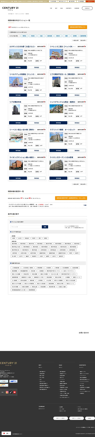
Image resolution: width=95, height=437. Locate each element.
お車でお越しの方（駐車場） (83, 409)
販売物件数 (83, 36)
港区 (40, 238)
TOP (51, 8)
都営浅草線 (51, 283)
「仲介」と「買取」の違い (64, 393)
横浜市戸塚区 (49, 243)
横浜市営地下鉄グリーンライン (69, 274)
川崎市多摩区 (62, 250)
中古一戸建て (42, 377)
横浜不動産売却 (62, 371)
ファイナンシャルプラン (84, 381)
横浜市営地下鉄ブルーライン (53, 271)
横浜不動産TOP (42, 371)
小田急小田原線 (25, 286)
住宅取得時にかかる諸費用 (85, 387)
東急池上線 (34, 286)
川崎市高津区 (72, 250)
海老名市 (61, 256)
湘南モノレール (76, 277)
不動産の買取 (62, 381)
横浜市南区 (23, 243)
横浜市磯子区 (25, 250)
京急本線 (33, 271)
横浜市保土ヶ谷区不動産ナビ (45, 387)
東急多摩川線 (52, 286)
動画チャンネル (83, 371)
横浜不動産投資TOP (43, 389)
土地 (40, 379)
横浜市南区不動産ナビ (44, 383)
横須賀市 (34, 256)
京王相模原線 (66, 267)
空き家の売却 (62, 385)
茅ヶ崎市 (14, 256)
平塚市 (70, 253)
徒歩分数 (49, 36)
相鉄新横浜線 (15, 277)
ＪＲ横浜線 (56, 267)
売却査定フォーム (63, 373)
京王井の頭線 (15, 286)
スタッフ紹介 (61, 409)
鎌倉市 (27, 256)
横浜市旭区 (34, 250)
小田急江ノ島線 (62, 286)
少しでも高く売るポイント (64, 397)
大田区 (13, 238)
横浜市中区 (31, 243)
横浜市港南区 (44, 247)
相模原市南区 (42, 253)
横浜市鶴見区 (27, 247)
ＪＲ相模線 (67, 277)
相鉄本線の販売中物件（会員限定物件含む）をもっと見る (71, 198)
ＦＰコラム (82, 383)
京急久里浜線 (23, 280)
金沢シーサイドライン (69, 271)
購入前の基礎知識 (83, 377)
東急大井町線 (58, 277)
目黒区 (45, 238)
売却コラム (62, 377)
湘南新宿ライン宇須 (38, 277)
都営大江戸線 (60, 283)
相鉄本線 (32, 280)
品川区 (19, 238)
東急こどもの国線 (16, 274)
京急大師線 (34, 274)
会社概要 (61, 406)
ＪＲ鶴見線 (41, 271)
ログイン (90, 1)
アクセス (79, 406)
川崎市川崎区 (23, 253)
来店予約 (72, 1)
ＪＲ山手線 (48, 280)
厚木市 (54, 256)
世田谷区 (27, 238)
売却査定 (36, 67)
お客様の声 (80, 411)
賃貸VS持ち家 (82, 389)
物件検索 (53, 1)
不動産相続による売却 (64, 387)
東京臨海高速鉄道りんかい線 (18, 290)
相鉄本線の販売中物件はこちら (78, 27)
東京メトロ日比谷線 (70, 280)
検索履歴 (81, 1)
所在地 (32, 36)
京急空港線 (43, 286)
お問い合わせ (84, 332)
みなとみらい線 (54, 274)
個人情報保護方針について (17, 434)
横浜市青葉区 (58, 243)
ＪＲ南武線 (48, 267)
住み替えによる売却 (63, 389)
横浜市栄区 (76, 243)
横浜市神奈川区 (15, 250)
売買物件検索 (42, 373)
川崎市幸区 (14, 253)
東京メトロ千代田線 (16, 283)
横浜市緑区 (40, 243)
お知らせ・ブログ (62, 411)
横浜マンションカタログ (84, 373)
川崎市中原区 (33, 253)
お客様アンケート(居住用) (60, 418)
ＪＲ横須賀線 (39, 267)
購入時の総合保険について (85, 379)
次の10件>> (83, 40)
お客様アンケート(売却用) (76, 418)
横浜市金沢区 (63, 247)
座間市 (47, 256)
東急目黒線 (49, 277)
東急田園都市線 (24, 271)
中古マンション (42, 381)
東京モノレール (70, 283)
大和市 (41, 256)
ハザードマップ (83, 375)
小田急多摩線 (75, 267)
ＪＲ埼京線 (40, 280)
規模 (66, 36)
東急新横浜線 (32, 290)
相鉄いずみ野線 (44, 274)
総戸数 (75, 36)
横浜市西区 (14, 243)
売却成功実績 (62, 375)
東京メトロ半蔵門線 (29, 283)
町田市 (33, 238)
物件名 (24, 36)
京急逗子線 (26, 274)
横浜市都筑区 (73, 247)
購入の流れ (82, 385)
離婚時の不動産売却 (63, 383)
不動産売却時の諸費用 (64, 395)
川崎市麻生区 (53, 250)
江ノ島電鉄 (14, 280)
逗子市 (20, 256)
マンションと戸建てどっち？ (85, 391)
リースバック (62, 379)
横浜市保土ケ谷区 (16, 247)
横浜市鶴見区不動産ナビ (44, 385)
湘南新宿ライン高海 (26, 277)
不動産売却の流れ (63, 391)
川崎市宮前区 (43, 250)
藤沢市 (76, 253)
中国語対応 (82, 393)
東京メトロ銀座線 (58, 280)
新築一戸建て (42, 375)
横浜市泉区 (35, 247)
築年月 (58, 36)
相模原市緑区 (52, 253)
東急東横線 (14, 271)
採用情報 (89, 418)
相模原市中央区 (62, 253)
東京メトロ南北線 (41, 283)
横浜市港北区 (54, 247)
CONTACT (87, 8)
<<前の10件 (76, 40)
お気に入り (62, 1)
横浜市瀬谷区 (68, 243)
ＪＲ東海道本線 (15, 267)
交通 (41, 36)
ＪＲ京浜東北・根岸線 (27, 267)
